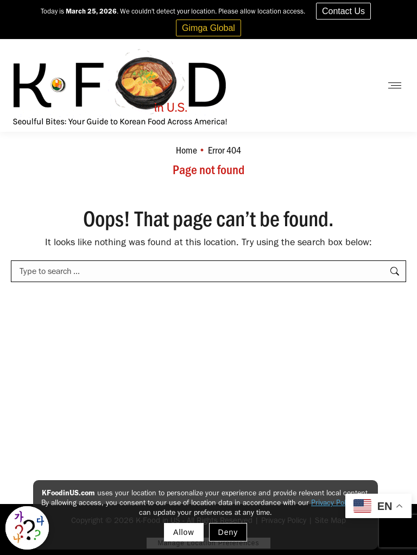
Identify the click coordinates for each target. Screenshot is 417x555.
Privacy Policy (332, 502)
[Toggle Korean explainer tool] (27, 528)
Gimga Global (208, 28)
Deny (228, 532)
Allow (183, 532)
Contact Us (343, 11)
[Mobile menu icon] (394, 85)
